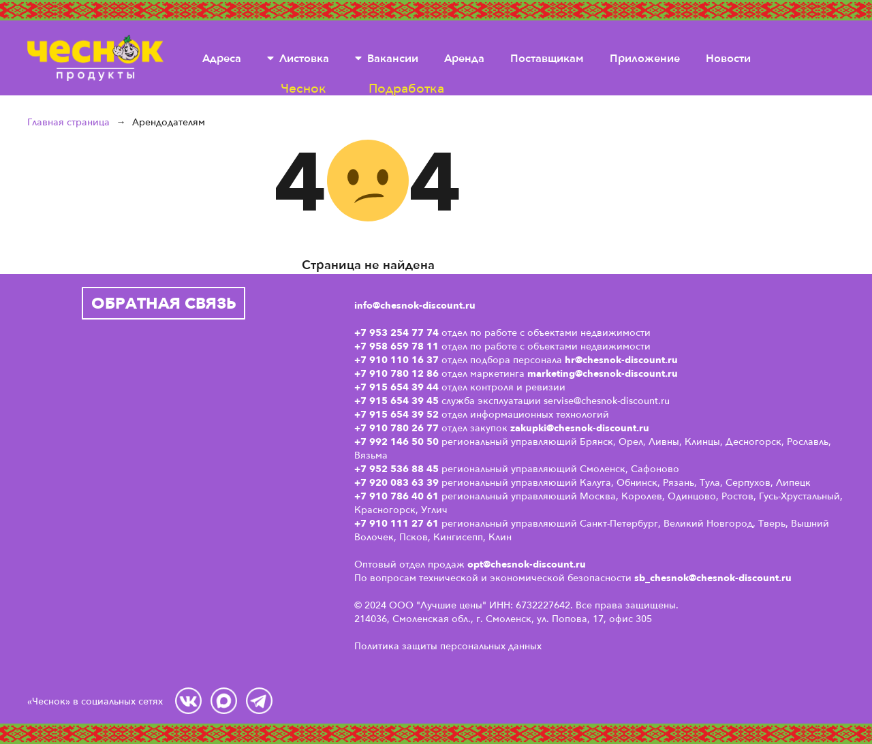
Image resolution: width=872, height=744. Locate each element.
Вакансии (392, 58)
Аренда (464, 58)
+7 (361, 482)
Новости (728, 58)
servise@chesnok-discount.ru (607, 400)
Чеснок (95, 58)
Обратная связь (163, 303)
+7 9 (364, 496)
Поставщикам (547, 58)
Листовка (304, 58)
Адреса (221, 58)
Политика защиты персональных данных (448, 645)
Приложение (645, 58)
